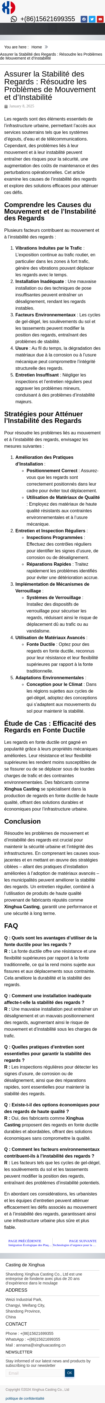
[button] (52, 27)
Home (36, 47)
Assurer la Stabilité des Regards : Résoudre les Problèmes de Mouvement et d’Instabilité (51, 56)
